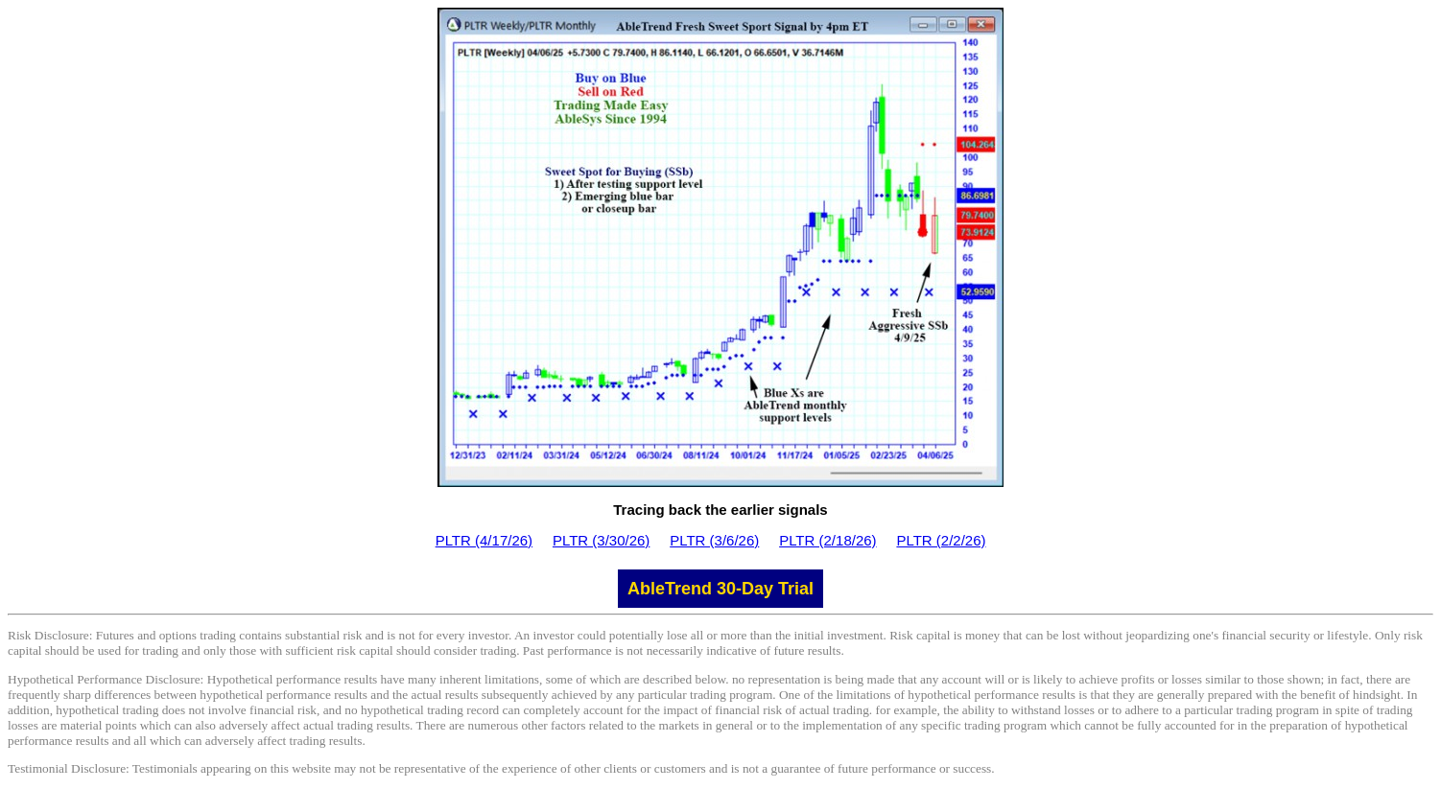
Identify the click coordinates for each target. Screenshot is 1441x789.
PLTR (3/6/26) (714, 540)
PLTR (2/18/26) (827, 540)
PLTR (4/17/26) (484, 540)
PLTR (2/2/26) (940, 540)
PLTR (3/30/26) (601, 540)
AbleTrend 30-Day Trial (720, 588)
